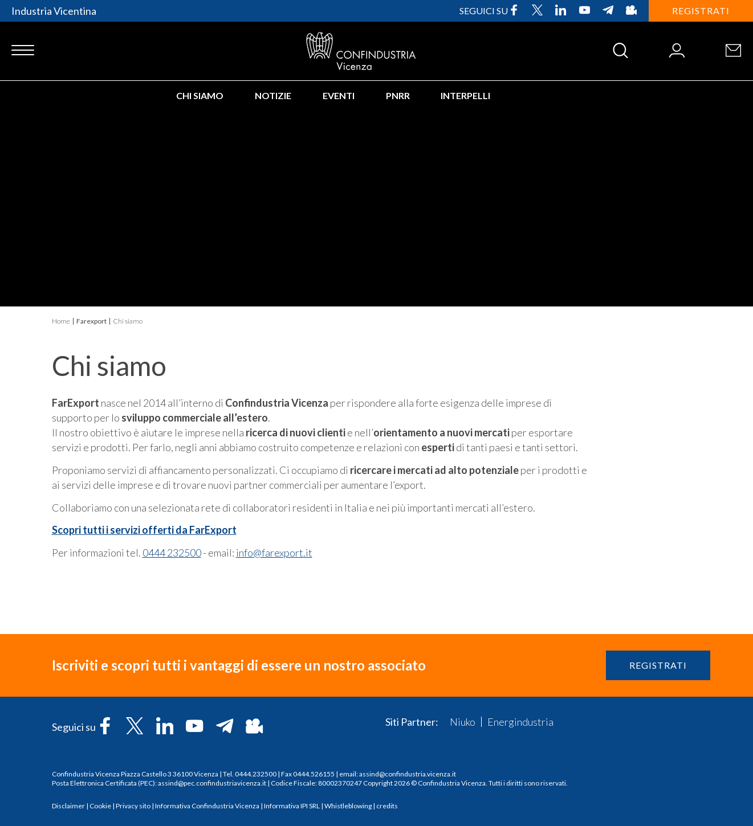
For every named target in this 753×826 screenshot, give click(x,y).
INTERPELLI (465, 95)
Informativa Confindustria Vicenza (207, 806)
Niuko (462, 722)
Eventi (339, 95)
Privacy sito (133, 806)
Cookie (100, 806)
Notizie (273, 95)
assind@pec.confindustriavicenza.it (212, 783)
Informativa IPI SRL (292, 806)
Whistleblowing (348, 806)
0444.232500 (255, 774)
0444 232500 (172, 552)
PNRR (398, 95)
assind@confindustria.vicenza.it (407, 774)
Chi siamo (199, 95)
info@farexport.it (274, 552)
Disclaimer (68, 806)
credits (387, 806)
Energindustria (520, 722)
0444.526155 (314, 774)
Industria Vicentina (53, 11)
